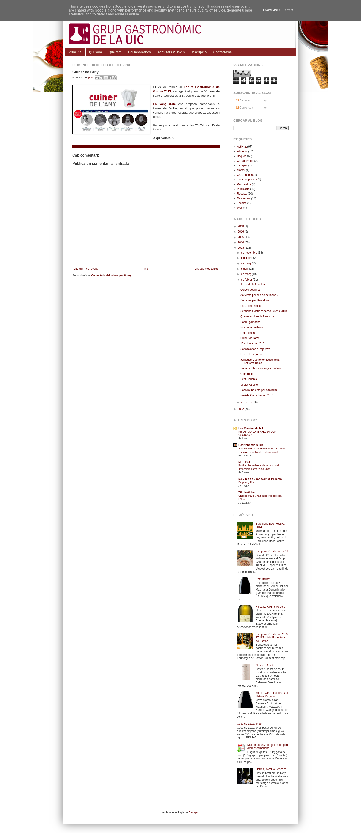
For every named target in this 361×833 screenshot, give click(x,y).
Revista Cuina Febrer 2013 (256, 395)
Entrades (243, 100)
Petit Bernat (263, 579)
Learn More (271, 10)
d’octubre (247, 258)
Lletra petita (247, 332)
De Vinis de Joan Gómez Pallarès (260, 479)
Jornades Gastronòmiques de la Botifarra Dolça (259, 361)
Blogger (193, 812)
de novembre (249, 252)
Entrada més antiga (206, 268)
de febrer (247, 279)
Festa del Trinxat (250, 305)
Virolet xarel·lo (249, 384)
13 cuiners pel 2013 (252, 343)
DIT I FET (244, 462)
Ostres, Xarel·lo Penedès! (271, 769)
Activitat (242, 146)
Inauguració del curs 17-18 (272, 551)
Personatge (244, 184)
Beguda (241, 156)
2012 (241, 409)
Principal (75, 52)
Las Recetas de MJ (250, 428)
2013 (241, 247)
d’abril (245, 268)
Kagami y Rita (246, 482)
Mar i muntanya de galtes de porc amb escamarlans (267, 746)
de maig (246, 263)
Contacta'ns (222, 52)
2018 (241, 226)
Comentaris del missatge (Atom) (111, 275)
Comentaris (245, 107)
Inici (146, 268)
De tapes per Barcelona (254, 300)
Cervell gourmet (250, 289)
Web (239, 207)
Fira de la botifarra (251, 327)
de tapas (242, 165)
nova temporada (247, 179)
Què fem (114, 52)
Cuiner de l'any (249, 338)
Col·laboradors (139, 52)
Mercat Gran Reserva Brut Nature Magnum (272, 694)
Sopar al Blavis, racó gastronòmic (261, 368)
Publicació (243, 189)
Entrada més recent (85, 268)
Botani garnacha (250, 322)
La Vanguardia (164, 104)
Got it (289, 10)
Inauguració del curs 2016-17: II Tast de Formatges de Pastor (272, 638)
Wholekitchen (247, 492)
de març (246, 274)
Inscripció (199, 52)
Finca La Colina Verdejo (270, 606)
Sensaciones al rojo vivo (255, 349)
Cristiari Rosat (264, 665)
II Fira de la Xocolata (253, 284)
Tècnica (242, 203)
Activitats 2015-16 (171, 52)
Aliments (242, 151)
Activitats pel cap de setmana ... (259, 295)
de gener (247, 402)
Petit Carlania (248, 379)
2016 (241, 231)
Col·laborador (245, 160)
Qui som (95, 52)
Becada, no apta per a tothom (258, 390)
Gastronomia (245, 175)
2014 (241, 242)
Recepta (242, 193)
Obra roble (246, 373)
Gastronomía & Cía (250, 445)
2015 (241, 237)
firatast (241, 170)
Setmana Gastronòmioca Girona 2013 (263, 311)
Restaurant (243, 198)
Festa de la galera (251, 354)
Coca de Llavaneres (249, 723)
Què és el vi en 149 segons (257, 316)
